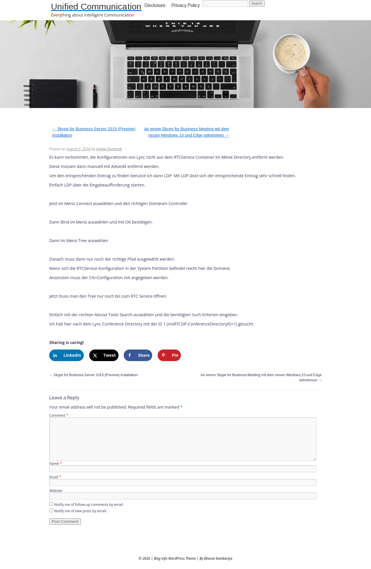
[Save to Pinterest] (169, 355)
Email (55, 477)
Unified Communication (96, 6)
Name (55, 463)
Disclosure (155, 5)
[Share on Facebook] (138, 355)
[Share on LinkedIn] (66, 355)
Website (55, 490)
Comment (58, 415)
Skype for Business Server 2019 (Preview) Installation (93, 375)
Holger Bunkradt (109, 149)
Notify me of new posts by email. (80, 510)
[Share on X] (104, 355)
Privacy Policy (185, 5)
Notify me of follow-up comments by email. (89, 504)
